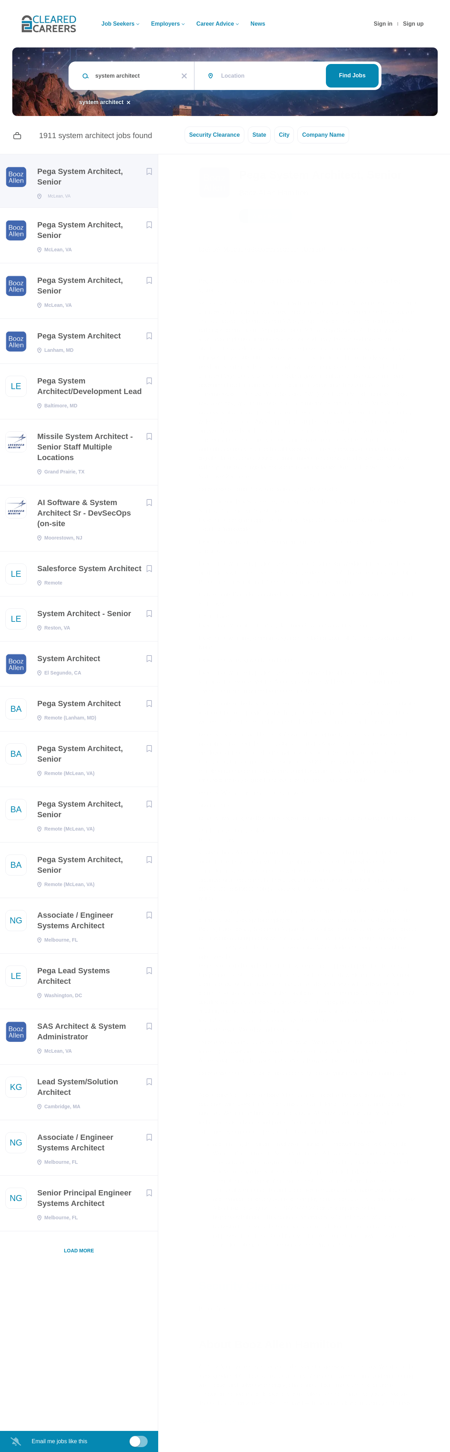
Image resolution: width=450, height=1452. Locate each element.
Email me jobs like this (59, 1441)
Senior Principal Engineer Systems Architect (84, 1200)
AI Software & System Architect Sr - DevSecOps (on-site (84, 515)
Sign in (383, 24)
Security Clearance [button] (214, 135)
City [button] (284, 135)
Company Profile (222, 1421)
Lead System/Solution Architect (77, 1089)
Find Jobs (352, 75)
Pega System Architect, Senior (80, 176)
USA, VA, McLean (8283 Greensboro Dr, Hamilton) (262, 249)
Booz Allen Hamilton (273, 192)
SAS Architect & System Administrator (81, 1033)
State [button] (259, 135)
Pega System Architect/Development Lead (89, 388)
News (258, 24)
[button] (429, 217)
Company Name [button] (323, 135)
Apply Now (265, 216)
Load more (79, 1253)
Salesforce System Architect (89, 570)
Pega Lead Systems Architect (73, 978)
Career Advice (215, 24)
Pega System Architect (79, 338)
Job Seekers (117, 24)
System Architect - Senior (84, 615)
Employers (165, 24)
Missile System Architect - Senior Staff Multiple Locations (85, 449)
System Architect (68, 660)
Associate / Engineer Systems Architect (75, 922)
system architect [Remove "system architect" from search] (101, 102)
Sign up (413, 24)
